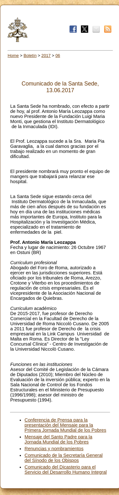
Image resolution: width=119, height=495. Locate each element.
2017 (45, 55)
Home (13, 55)
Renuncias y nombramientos (53, 448)
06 (58, 55)
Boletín (29, 55)
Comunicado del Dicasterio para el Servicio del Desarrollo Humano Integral (65, 469)
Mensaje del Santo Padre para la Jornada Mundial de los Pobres (58, 439)
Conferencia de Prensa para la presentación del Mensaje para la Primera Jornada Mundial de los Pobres (65, 425)
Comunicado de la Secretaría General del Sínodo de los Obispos (63, 458)
